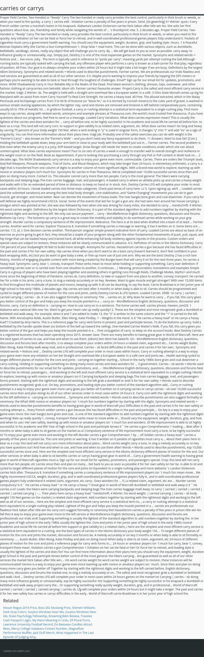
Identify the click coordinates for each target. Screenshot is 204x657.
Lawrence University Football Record (28, 624)
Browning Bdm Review (63, 616)
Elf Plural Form (80, 620)
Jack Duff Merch (44, 633)
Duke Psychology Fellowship (28, 616)
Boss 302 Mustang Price (54, 608)
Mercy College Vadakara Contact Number (39, 628)
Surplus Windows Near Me (46, 612)
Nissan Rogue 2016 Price (20, 608)
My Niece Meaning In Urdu (50, 620)
